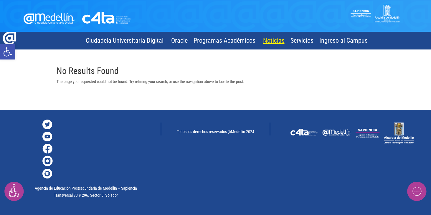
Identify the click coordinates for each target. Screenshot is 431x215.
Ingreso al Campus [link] (343, 40)
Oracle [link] (179, 40)
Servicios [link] (301, 40)
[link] (7, 51)
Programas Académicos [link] (224, 40)
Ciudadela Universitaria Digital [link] (125, 40)
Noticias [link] (274, 40)
